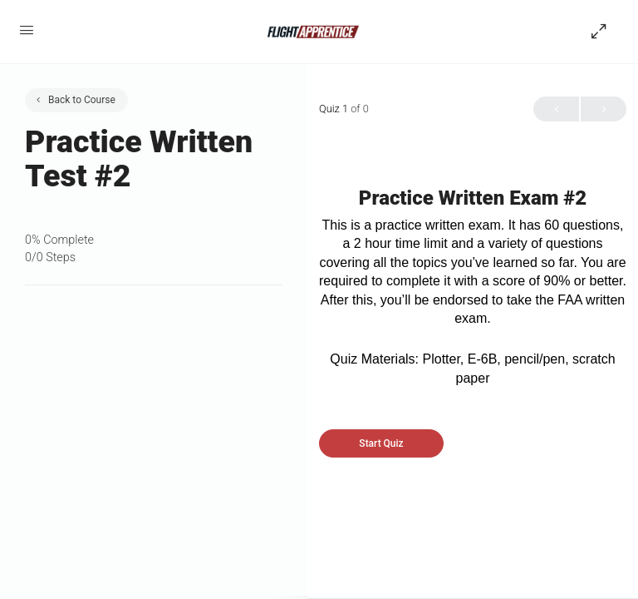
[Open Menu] (27, 29)
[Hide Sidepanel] (603, 31)
